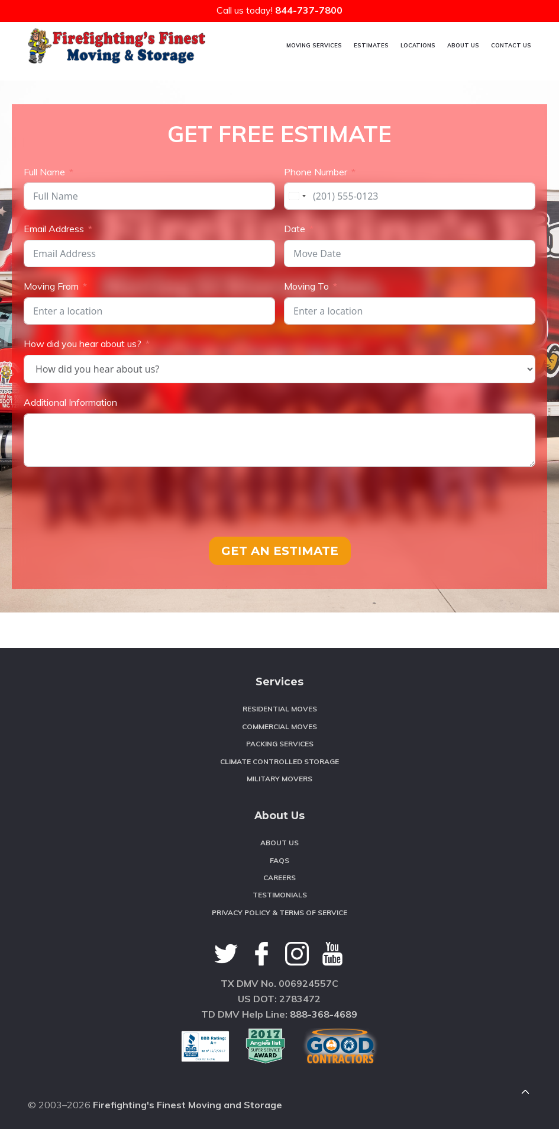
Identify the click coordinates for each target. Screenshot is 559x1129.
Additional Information (70, 402)
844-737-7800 (308, 10)
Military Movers (279, 778)
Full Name (44, 171)
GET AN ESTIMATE (279, 551)
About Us (279, 842)
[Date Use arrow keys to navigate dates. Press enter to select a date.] (409, 253)
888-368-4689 (323, 1014)
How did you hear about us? (82, 343)
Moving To (306, 286)
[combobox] (297, 196)
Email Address (54, 229)
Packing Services (280, 743)
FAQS (279, 860)
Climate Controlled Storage (279, 761)
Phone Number (315, 171)
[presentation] (113, 502)
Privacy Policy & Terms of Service (279, 912)
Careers (279, 877)
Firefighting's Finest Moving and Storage (187, 1105)
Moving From (51, 286)
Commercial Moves (279, 726)
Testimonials (280, 894)
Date (294, 229)
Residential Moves (280, 708)
